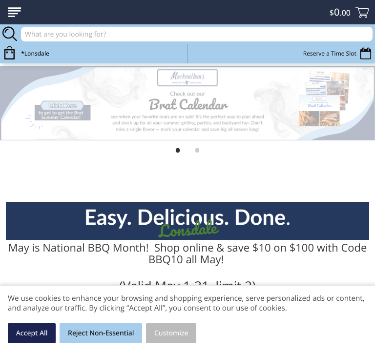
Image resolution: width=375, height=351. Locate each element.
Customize (171, 333)
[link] (187, 103)
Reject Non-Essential (101, 333)
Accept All (32, 333)
